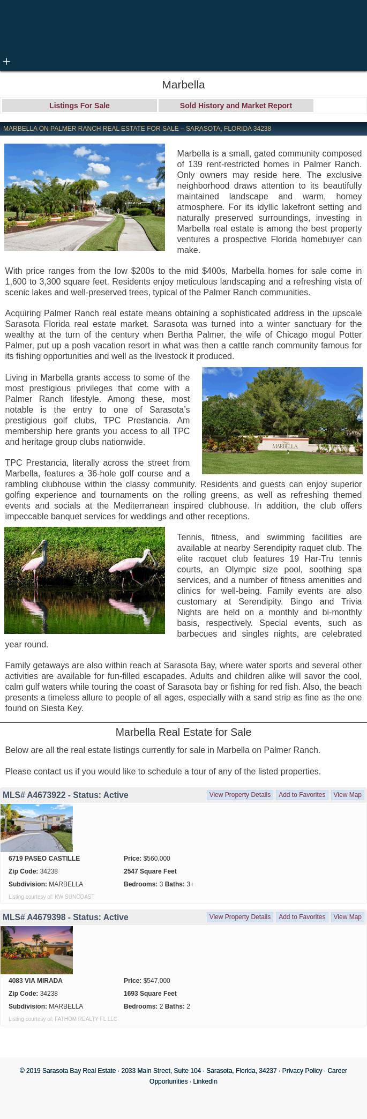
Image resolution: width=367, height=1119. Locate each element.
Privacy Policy (302, 1071)
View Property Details (240, 795)
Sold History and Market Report (236, 105)
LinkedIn (205, 1081)
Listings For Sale (79, 105)
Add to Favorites (302, 795)
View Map (348, 795)
